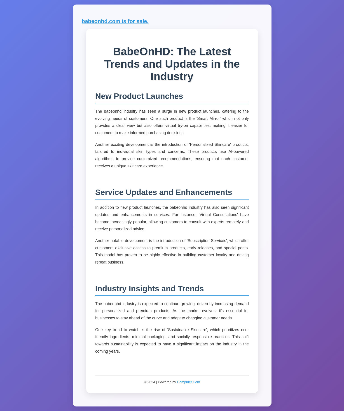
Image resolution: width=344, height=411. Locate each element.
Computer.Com (188, 382)
